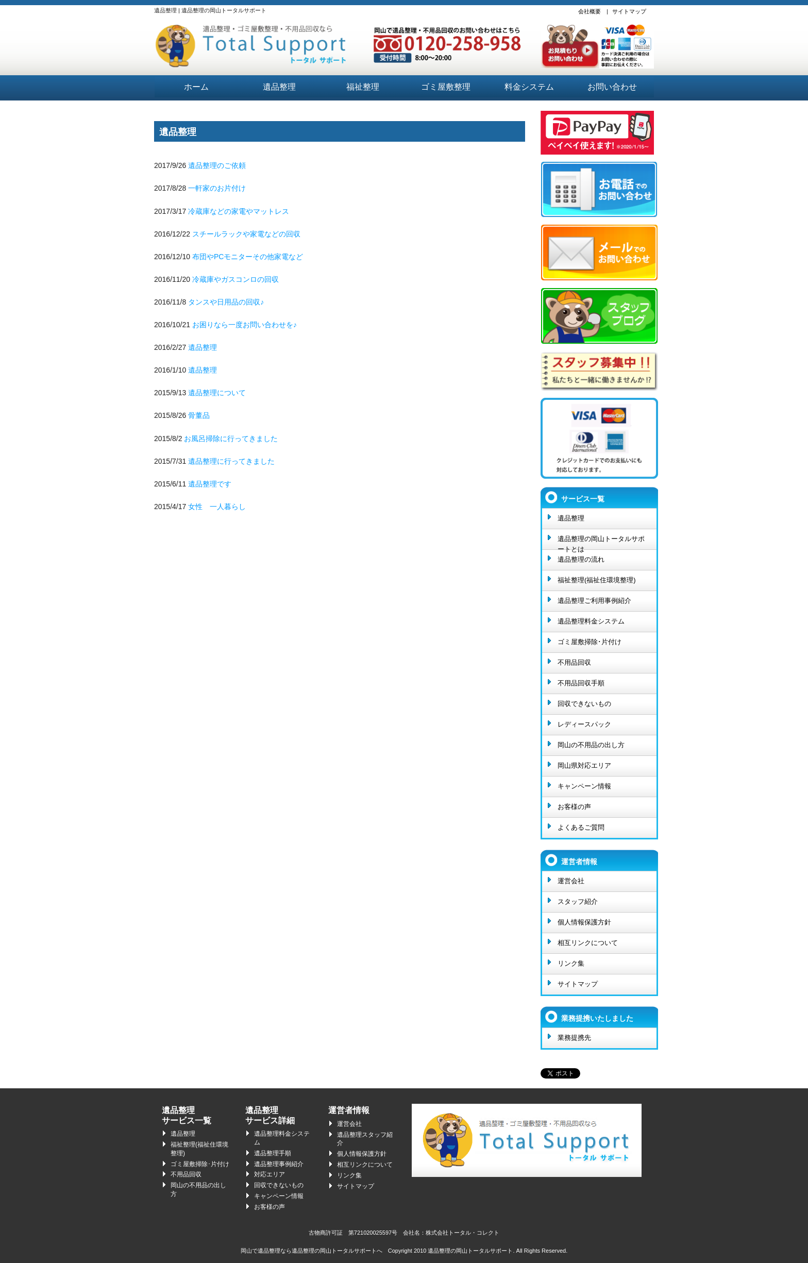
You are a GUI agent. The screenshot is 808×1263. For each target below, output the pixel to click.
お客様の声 (574, 807)
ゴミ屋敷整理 (445, 86)
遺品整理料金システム (591, 621)
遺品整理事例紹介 (279, 1164)
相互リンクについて (588, 943)
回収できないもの (584, 704)
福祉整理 (362, 86)
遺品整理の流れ (581, 559)
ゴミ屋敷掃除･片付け (589, 642)
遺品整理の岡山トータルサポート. (471, 1251)
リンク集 (571, 963)
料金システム (529, 86)
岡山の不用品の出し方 (591, 745)
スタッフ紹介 (578, 901)
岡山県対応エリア (584, 765)
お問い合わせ (612, 86)
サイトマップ (629, 11)
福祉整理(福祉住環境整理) (597, 580)
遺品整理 (279, 86)
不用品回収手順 (581, 683)
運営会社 (571, 881)
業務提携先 (574, 1037)
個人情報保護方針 (584, 922)
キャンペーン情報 (584, 786)
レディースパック (584, 724)
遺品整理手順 (272, 1153)
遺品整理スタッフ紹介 (365, 1139)
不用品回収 (574, 662)
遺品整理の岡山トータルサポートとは (601, 542)
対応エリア (269, 1174)
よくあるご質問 (581, 827)
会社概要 (589, 11)
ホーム (196, 86)
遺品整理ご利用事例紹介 (594, 600)
